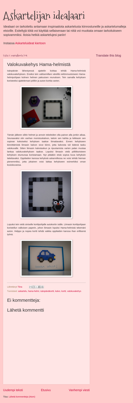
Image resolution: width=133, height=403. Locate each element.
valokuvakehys (74, 291)
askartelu (22, 291)
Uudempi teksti (13, 390)
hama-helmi (33, 291)
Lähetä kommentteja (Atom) (22, 397)
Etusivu (46, 390)
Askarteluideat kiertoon (30, 43)
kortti (63, 291)
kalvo (57, 291)
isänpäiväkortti (47, 291)
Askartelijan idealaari (44, 15)
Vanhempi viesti (79, 390)
